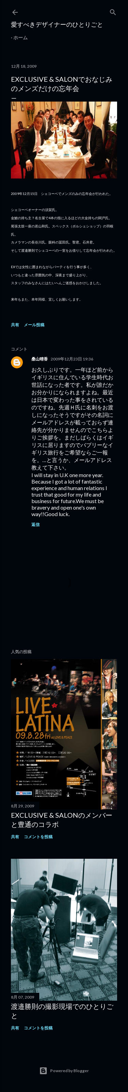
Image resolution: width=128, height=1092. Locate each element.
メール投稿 (34, 324)
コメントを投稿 (38, 836)
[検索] (113, 10)
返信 (35, 524)
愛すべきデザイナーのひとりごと (57, 24)
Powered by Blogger (64, 1071)
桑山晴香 (39, 358)
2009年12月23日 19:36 (72, 358)
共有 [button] (15, 324)
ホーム (20, 37)
